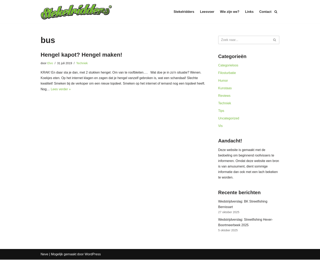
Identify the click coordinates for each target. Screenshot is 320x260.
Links (249, 11)
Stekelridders (183, 11)
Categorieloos (228, 65)
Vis (220, 126)
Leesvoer (207, 11)
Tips (221, 111)
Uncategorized (228, 118)
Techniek (82, 63)
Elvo (50, 63)
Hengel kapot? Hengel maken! (81, 55)
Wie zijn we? (229, 11)
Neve (44, 255)
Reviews (224, 95)
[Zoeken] (275, 11)
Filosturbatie (227, 73)
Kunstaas (225, 88)
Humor (223, 80)
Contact (265, 11)
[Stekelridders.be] (76, 12)
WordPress (93, 255)
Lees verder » (61, 89)
